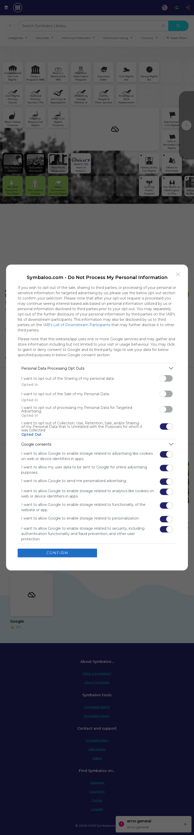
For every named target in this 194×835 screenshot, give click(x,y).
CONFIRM (57, 553)
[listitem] (97, 368)
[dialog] (97, 417)
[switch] (166, 378)
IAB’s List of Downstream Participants (76, 325)
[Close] (178, 274)
